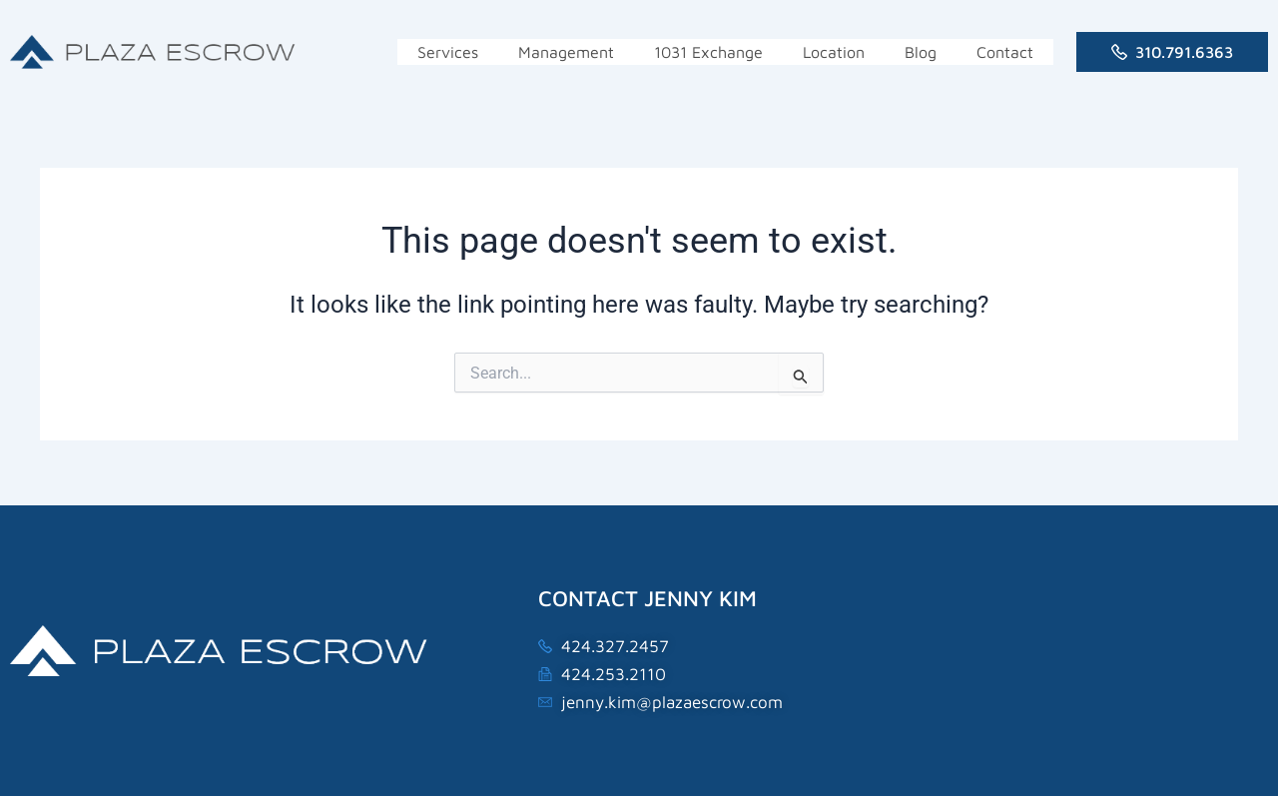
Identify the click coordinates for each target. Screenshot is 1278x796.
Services (447, 52)
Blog (921, 52)
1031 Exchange (708, 52)
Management (566, 52)
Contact (1004, 52)
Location (834, 52)
